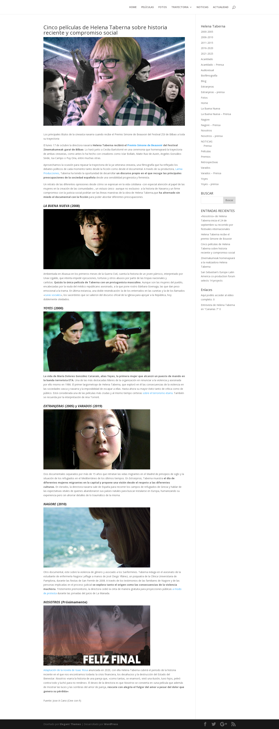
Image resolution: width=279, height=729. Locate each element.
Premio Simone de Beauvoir (144, 145)
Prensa (208, 145)
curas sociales (53, 295)
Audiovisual (207, 70)
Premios (205, 156)
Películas (206, 151)
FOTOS (162, 7)
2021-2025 (207, 53)
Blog (203, 81)
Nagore (205, 119)
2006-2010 (207, 37)
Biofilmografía (209, 75)
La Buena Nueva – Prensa (216, 114)
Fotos (204, 97)
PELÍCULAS (147, 7)
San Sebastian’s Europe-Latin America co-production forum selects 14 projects (218, 276)
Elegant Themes (70, 724)
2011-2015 (207, 42)
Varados (205, 167)
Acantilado (207, 59)
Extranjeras (207, 86)
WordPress (111, 724)
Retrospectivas (209, 162)
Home (204, 103)
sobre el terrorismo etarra (158, 393)
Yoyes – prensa (210, 184)
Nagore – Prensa (210, 125)
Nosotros (206, 130)
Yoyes (204, 178)
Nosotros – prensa (212, 136)
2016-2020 (207, 48)
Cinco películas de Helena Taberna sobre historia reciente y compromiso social (218, 248)
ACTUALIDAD (220, 7)
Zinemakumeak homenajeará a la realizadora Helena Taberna (218, 262)
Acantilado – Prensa (212, 64)
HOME (133, 7)
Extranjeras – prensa (213, 92)
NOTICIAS (202, 7)
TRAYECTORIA (179, 7)
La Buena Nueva (210, 108)
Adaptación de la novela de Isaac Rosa (65, 670)
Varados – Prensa (211, 173)
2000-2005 (207, 31)
